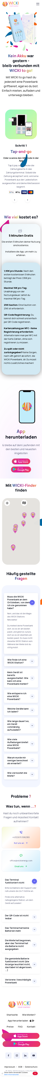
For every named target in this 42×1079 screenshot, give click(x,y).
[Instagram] (17, 1055)
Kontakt (31, 1026)
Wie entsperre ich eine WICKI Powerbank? (16, 696)
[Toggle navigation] (38, 4)
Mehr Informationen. (11, 1074)
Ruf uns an (21, 843)
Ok (35, 1073)
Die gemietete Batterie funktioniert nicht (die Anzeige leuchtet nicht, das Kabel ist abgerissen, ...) (18, 964)
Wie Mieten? (29, 1014)
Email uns (21, 866)
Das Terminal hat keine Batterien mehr (17, 929)
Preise (10, 1026)
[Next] (27, 199)
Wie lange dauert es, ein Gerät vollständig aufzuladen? (18, 725)
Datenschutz (31, 1066)
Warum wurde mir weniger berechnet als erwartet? (17, 760)
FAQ (20, 1026)
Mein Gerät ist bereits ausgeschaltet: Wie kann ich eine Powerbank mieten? (17, 678)
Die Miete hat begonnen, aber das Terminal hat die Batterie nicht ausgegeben (18, 945)
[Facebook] (8, 1055)
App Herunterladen (21, 1020)
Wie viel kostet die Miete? (17, 774)
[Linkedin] (25, 1055)
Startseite (12, 1014)
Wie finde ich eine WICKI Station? (17, 661)
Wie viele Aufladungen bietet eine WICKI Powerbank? (17, 744)
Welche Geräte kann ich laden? (18, 710)
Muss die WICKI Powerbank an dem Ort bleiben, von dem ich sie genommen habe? (18, 602)
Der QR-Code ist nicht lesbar (17, 917)
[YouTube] (34, 1055)
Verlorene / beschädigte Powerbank (18, 981)
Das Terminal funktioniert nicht (14, 881)
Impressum (9, 1066)
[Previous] (14, 199)
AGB (20, 1066)
